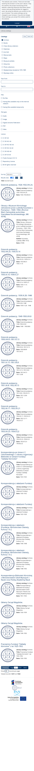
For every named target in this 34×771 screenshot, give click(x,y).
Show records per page (10, 671)
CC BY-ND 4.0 (7, 151)
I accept (17, 23)
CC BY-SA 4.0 (7, 155)
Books (6, 43)
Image (5, 119)
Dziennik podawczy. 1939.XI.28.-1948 (16, 295)
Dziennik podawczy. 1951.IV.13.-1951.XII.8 (10, 361)
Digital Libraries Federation (11, 123)
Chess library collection (11, 46)
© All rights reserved (9, 165)
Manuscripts (8, 55)
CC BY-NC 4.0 (7, 141)
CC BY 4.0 (6, 138)
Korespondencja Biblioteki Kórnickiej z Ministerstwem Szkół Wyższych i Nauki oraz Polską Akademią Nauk (16, 577)
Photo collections (9, 67)
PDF (4, 126)
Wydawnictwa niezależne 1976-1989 (15, 70)
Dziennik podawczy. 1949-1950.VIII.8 (16, 316)
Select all (30, 36)
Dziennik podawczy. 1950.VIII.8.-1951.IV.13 (10, 338)
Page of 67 (15, 668)
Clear (24, 36)
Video (4, 129)
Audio (5, 116)
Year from (4, 78)
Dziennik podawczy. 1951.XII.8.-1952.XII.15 (10, 384)
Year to (3, 86)
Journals (6, 52)
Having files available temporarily (13, 107)
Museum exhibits (9, 61)
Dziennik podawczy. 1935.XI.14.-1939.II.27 (10, 273)
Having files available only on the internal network (16, 103)
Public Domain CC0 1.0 (10, 158)
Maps (5, 58)
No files (5, 98)
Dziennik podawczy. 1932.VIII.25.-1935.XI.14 (10, 250)
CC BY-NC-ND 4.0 (8, 145)
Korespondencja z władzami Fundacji (16, 483)
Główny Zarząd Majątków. (12, 602)
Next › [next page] (25, 668)
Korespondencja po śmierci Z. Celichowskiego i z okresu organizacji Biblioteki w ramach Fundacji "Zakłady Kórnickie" (16, 455)
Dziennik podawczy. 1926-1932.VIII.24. (17, 185)
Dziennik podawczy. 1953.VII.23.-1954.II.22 (10, 430)
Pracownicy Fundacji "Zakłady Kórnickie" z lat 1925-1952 (13, 645)
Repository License (9, 161)
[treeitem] (17, 40)
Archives (6, 40)
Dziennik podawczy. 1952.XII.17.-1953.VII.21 (10, 407)
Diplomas (7, 49)
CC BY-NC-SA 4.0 (8, 148)
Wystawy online (8, 73)
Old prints (7, 64)
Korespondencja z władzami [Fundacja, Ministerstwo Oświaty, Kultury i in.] (15, 527)
